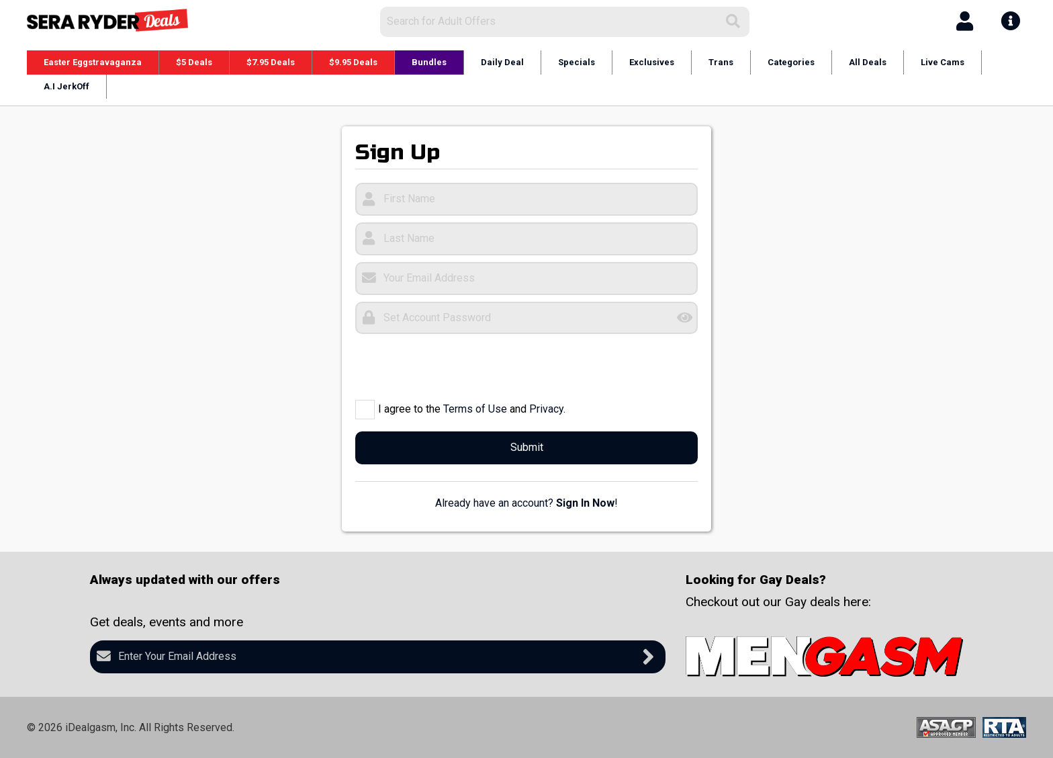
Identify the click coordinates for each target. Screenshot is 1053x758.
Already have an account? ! (526, 503)
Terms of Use (475, 409)
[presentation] (457, 367)
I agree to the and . (471, 409)
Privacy (546, 409)
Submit (526, 447)
